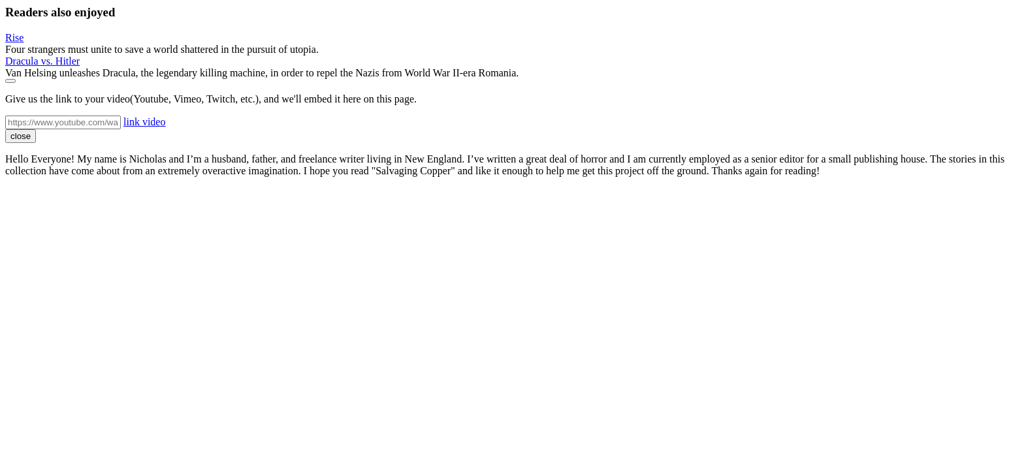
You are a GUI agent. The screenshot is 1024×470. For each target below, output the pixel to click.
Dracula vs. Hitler (42, 61)
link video (144, 121)
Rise (14, 37)
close (20, 136)
